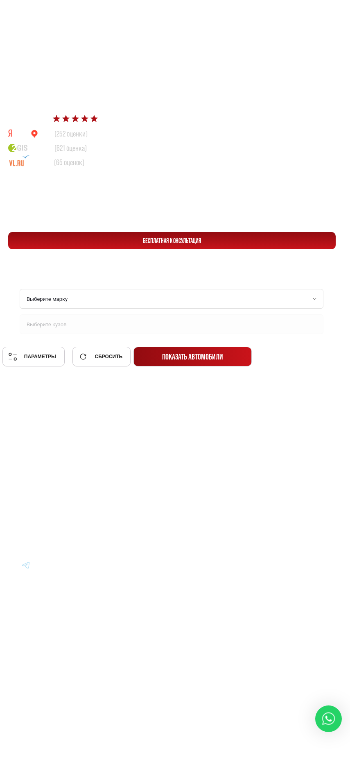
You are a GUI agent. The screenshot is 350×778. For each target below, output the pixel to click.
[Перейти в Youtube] (26, 564)
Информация (287, 453)
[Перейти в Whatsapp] (306, 12)
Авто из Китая (201, 498)
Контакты (281, 521)
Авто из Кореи (201, 453)
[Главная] (33, 453)
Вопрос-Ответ (288, 476)
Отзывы (278, 498)
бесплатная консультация (172, 240)
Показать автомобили (192, 356)
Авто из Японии (204, 476)
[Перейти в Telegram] (325, 12)
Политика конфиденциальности (216, 715)
